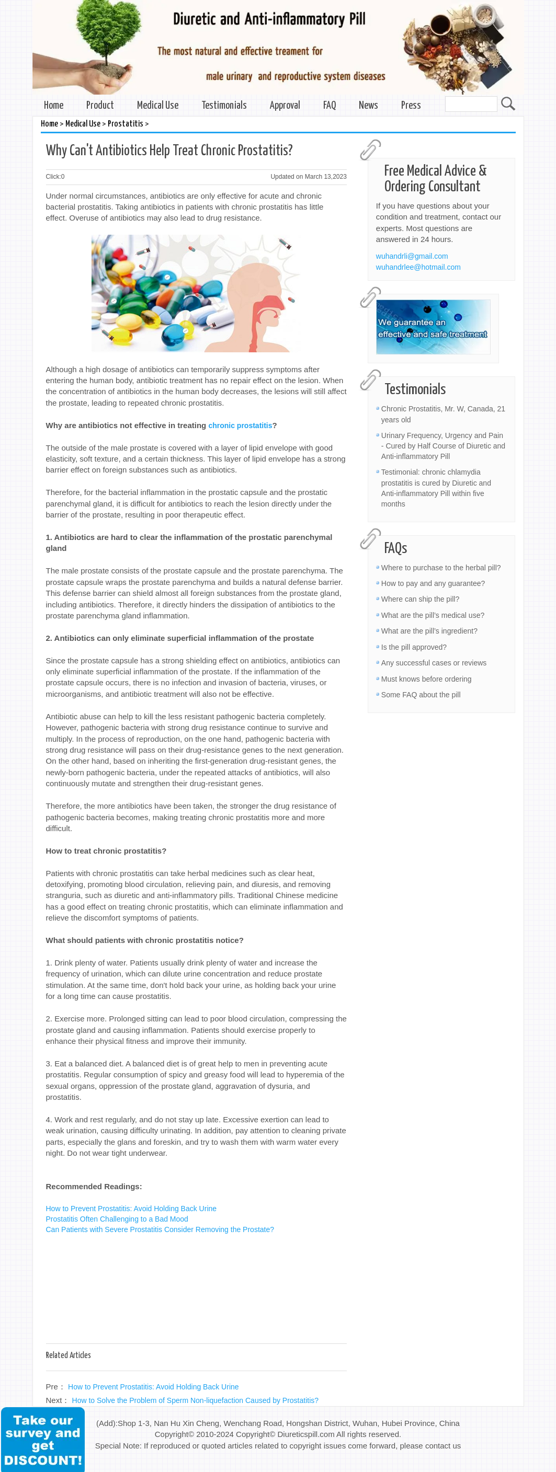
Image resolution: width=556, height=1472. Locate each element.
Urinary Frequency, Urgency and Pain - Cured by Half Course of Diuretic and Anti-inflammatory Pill (443, 446)
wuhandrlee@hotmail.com (418, 267)
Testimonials (224, 106)
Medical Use (157, 106)
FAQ (329, 106)
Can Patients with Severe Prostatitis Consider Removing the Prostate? (160, 1229)
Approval (285, 106)
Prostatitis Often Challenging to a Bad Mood (117, 1219)
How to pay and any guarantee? (433, 583)
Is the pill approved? (414, 647)
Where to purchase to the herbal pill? (441, 568)
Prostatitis (125, 124)
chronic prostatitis (240, 425)
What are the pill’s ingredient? (429, 631)
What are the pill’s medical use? (432, 615)
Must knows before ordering (426, 679)
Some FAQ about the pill (421, 695)
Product (100, 106)
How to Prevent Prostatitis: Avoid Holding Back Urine (131, 1208)
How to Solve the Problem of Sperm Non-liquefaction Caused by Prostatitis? (195, 1400)
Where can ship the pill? (420, 599)
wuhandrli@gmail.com (412, 256)
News (368, 106)
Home (53, 106)
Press (411, 106)
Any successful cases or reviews (434, 663)
